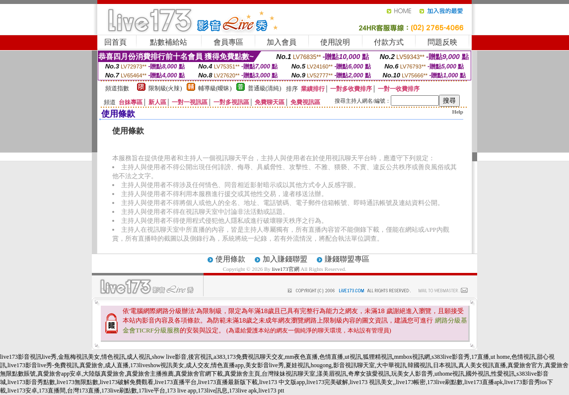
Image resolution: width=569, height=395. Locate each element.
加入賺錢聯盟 (285, 259)
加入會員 (281, 42)
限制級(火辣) (165, 88)
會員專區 (228, 42)
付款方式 (389, 42)
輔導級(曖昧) (215, 88)
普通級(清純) (265, 88)
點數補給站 (168, 42)
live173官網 (285, 269)
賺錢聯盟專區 (347, 259)
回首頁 (115, 42)
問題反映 (442, 42)
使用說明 (335, 42)
